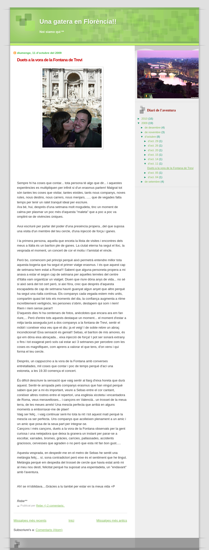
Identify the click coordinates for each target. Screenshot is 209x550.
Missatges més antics (111, 520)
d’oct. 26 (153, 145)
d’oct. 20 (153, 150)
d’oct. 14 (153, 159)
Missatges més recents (30, 520)
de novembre (153, 132)
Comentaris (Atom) (49, 530)
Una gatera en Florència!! (77, 21)
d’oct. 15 (153, 154)
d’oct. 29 (153, 141)
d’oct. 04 (153, 177)
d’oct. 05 (153, 172)
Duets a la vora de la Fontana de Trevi (49, 60)
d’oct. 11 (153, 163)
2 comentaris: (56, 505)
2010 (144, 118)
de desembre (153, 127)
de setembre (152, 181)
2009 (144, 123)
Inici (71, 520)
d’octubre (151, 136)
